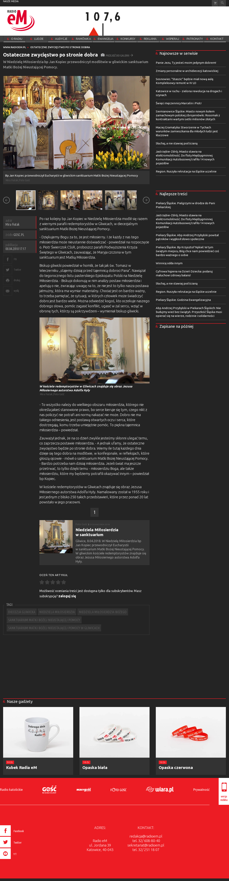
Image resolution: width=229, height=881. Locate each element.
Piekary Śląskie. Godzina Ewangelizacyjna (183, 299)
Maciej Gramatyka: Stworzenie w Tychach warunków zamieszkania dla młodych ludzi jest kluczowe (187, 131)
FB (15, 259)
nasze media (11, 1)
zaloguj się (67, 596)
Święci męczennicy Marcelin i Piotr (179, 103)
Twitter (17, 269)
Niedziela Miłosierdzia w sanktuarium (97, 532)
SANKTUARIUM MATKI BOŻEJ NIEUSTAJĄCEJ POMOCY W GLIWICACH (54, 628)
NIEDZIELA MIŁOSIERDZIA (57, 612)
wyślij (16, 290)
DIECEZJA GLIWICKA (21, 612)
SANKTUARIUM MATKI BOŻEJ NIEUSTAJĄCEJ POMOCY (44, 620)
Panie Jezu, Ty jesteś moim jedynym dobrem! (186, 62)
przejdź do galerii (117, 55)
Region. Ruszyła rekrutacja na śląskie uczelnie (186, 171)
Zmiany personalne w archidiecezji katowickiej (187, 70)
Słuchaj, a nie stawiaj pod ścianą (177, 143)
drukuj (17, 280)
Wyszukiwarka (222, 3)
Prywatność (201, 789)
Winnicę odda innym (169, 263)
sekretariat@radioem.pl (145, 845)
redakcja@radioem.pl (145, 836)
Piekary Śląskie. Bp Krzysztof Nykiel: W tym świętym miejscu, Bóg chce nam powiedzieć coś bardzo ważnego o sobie (187, 251)
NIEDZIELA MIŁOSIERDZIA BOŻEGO (103, 612)
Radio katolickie (11, 789)
